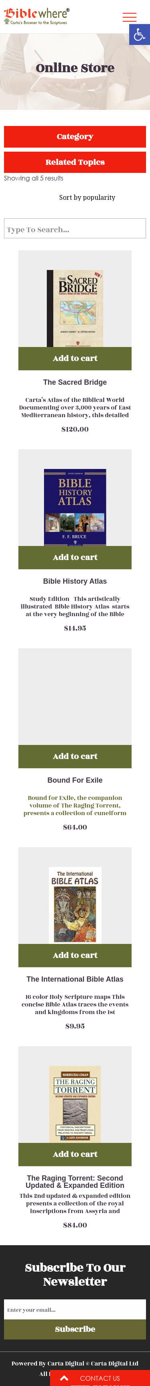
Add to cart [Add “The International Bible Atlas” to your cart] (75, 955)
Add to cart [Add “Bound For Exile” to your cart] (75, 756)
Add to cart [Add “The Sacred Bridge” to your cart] (75, 358)
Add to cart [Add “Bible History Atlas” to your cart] (75, 557)
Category (75, 136)
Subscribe (75, 1329)
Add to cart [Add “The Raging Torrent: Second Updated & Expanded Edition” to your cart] (75, 1154)
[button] (139, 34)
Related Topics (75, 162)
